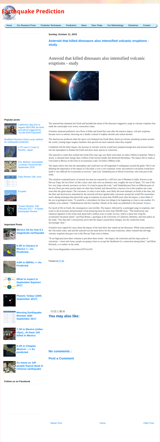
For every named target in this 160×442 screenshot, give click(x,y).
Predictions (71, 25)
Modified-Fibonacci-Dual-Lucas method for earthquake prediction (23, 140)
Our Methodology (115, 25)
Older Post (148, 423)
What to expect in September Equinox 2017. (28, 282)
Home (9, 25)
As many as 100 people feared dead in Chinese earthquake (29, 365)
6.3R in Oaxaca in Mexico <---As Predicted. (27, 248)
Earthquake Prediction (33, 11)
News (84, 25)
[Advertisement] (102, 112)
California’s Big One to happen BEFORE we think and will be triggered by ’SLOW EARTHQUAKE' (31, 128)
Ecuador (22, 191)
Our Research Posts (26, 25)
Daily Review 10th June (29, 177)
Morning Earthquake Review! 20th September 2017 (28, 315)
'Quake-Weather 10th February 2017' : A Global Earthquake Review (30, 209)
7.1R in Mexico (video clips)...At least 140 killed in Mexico (29, 332)
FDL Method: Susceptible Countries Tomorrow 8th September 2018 (30, 165)
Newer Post (56, 423)
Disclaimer (133, 25)
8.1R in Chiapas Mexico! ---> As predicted (26, 349)
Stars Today (96, 25)
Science (147, 203)
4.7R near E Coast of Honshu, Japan (28, 148)
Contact (146, 25)
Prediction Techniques (51, 25)
